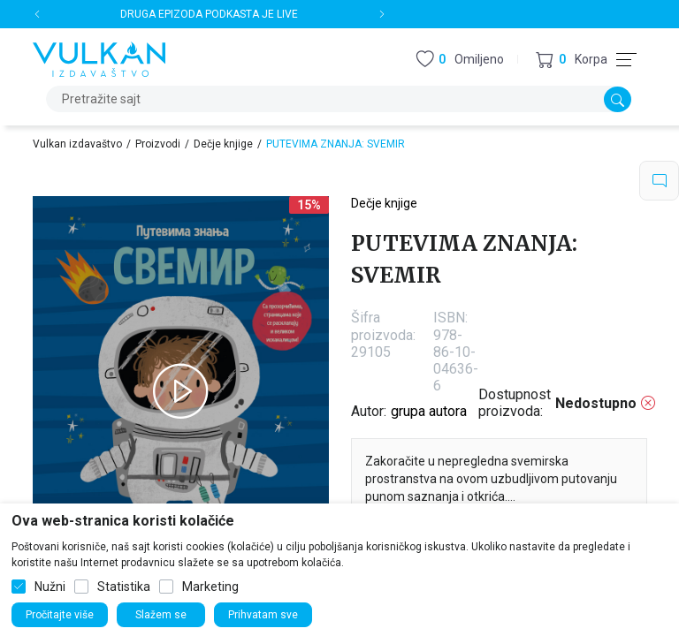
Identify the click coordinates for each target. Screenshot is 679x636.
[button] (571, 59)
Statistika (123, 586)
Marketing (210, 586)
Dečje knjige (223, 144)
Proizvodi (157, 144)
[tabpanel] (181, 391)
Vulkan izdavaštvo (77, 144)
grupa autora (429, 411)
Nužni (49, 586)
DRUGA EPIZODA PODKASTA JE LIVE (209, 14)
